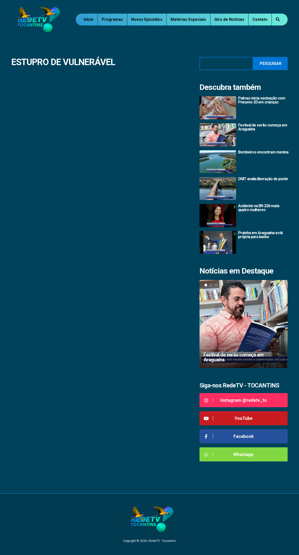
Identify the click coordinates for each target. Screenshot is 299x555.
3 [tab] (216, 285)
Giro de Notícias (229, 19)
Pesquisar (270, 63)
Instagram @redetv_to (235, 400)
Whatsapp (228, 454)
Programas (112, 19)
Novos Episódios (146, 19)
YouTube (227, 418)
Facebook (228, 436)
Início (89, 19)
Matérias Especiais (188, 19)
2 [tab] (211, 285)
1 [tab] (205, 285)
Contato (260, 19)
